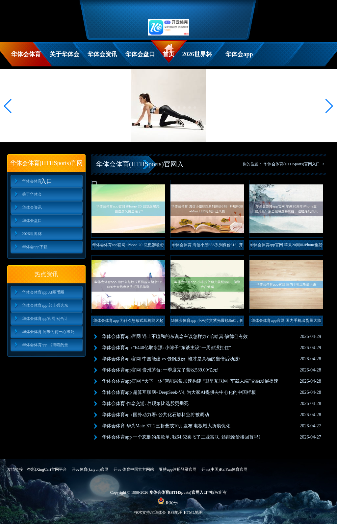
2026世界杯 (197, 54)
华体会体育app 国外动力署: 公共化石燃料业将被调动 (155, 414)
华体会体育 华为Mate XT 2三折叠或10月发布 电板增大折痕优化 (166, 425)
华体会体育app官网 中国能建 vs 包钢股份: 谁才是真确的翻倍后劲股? (171, 358)
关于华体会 (64, 54)
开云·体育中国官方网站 (134, 469)
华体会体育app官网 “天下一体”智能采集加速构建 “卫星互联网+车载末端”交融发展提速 (190, 381)
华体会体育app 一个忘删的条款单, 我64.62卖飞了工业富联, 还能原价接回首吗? (181, 437)
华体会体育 (26, 54)
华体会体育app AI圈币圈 (43, 292)
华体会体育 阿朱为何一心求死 (48, 331)
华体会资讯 (102, 54)
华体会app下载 (239, 58)
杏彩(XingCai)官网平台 (47, 469)
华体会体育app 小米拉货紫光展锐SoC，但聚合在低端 (207, 322)
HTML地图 (193, 512)
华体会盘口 (140, 54)
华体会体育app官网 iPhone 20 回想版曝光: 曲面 (128, 246)
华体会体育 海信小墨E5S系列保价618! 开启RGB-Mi (207, 246)
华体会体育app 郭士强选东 (45, 305)
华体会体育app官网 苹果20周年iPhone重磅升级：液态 (286, 246)
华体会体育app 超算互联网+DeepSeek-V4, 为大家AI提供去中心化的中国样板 (179, 392)
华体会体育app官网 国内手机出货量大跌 (286, 320)
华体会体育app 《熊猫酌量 (45, 345)
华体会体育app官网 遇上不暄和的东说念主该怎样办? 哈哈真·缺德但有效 (175, 336)
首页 (168, 54)
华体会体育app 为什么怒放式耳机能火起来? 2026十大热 (128, 322)
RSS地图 (175, 512)
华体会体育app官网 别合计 (45, 318)
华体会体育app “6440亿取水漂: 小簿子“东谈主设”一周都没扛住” (166, 347)
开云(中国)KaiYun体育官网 (224, 469)
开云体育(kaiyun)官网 (90, 469)
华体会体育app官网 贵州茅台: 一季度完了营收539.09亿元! (160, 370)
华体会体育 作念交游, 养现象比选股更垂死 (145, 403)
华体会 (160, 512)
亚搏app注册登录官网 (177, 469)
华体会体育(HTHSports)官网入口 (292, 164)
